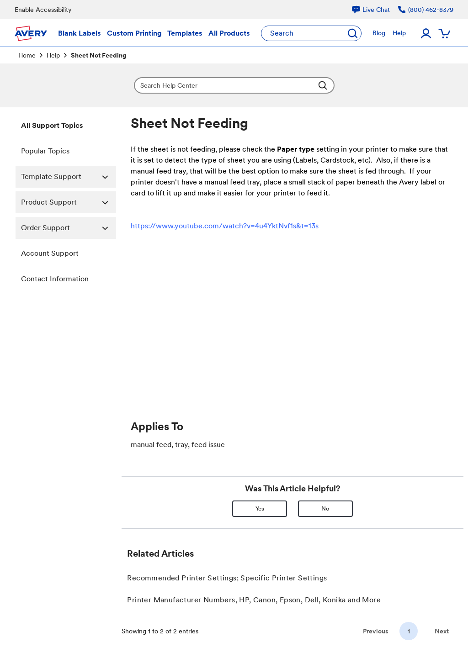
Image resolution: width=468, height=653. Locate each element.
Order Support (68, 228)
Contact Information (55, 278)
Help (53, 55)
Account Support (50, 253)
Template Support (68, 177)
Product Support (68, 202)
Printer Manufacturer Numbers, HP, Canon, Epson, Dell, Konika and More (254, 599)
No (325, 508)
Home (27, 55)
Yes (259, 508)
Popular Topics (45, 151)
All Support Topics (52, 125)
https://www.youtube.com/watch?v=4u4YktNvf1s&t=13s (225, 225)
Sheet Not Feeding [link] (98, 55)
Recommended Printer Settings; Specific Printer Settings (227, 578)
